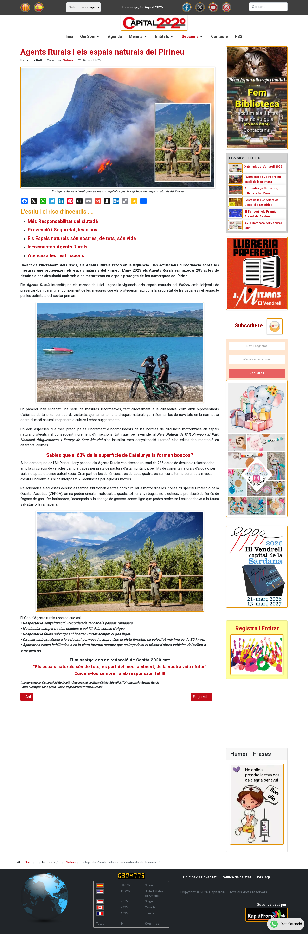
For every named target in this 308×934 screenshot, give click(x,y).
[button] (90, 37)
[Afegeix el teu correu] (257, 359)
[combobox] (268, 6)
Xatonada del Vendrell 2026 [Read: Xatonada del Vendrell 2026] (263, 166)
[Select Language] (83, 7)
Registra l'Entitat (257, 628)
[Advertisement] (256, 713)
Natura (68, 60)
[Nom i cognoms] (257, 346)
